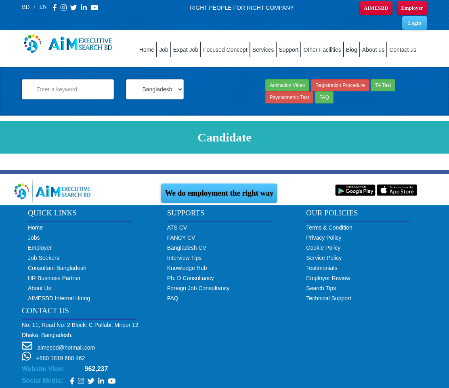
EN (43, 7)
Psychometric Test (289, 97)
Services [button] (263, 49)
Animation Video (287, 85)
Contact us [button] (402, 49)
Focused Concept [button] (225, 49)
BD (25, 7)
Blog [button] (351, 49)
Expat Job (185, 49)
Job (163, 49)
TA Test (383, 85)
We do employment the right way (219, 193)
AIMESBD (376, 8)
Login (415, 23)
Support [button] (288, 49)
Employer (412, 8)
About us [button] (373, 49)
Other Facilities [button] (322, 49)
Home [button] (146, 49)
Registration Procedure (340, 85)
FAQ (324, 97)
